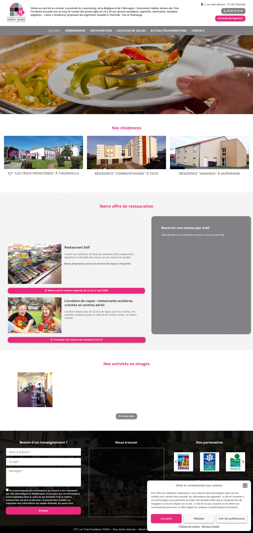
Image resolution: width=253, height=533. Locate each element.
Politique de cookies (189, 526)
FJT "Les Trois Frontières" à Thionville (43, 173)
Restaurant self (77, 339)
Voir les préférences (232, 518)
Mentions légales (210, 526)
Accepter (166, 518)
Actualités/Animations (169, 30)
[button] (245, 485)
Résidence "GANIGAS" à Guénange (209, 173)
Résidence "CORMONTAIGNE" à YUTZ (126, 173)
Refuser (199, 518)
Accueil (54, 30)
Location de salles (131, 30)
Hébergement (75, 30)
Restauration (101, 30)
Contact (198, 30)
